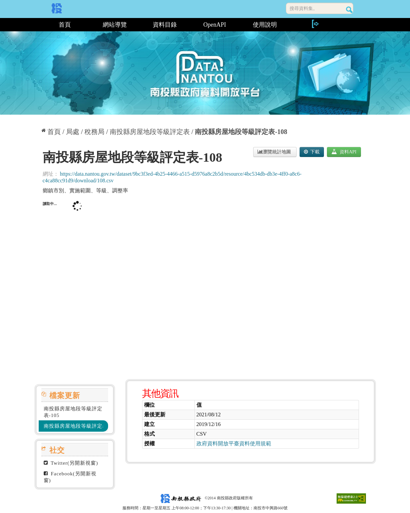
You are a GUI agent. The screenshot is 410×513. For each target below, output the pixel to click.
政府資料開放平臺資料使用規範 (233, 443)
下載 (312, 151)
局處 (72, 131)
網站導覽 (115, 24)
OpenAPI (214, 24)
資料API (343, 151)
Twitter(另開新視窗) (71, 463)
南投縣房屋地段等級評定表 (150, 131)
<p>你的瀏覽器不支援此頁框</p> (205, 284)
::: (36, 24)
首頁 (65, 24)
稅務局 (94, 131)
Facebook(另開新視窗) (70, 477)
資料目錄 (165, 24)
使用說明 (265, 24)
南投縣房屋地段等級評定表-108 (241, 131)
